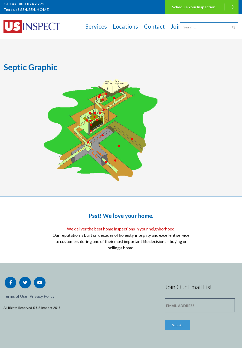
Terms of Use (15, 296)
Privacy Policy (42, 296)
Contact (154, 26)
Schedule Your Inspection (193, 7)
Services (96, 26)
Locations (125, 26)
